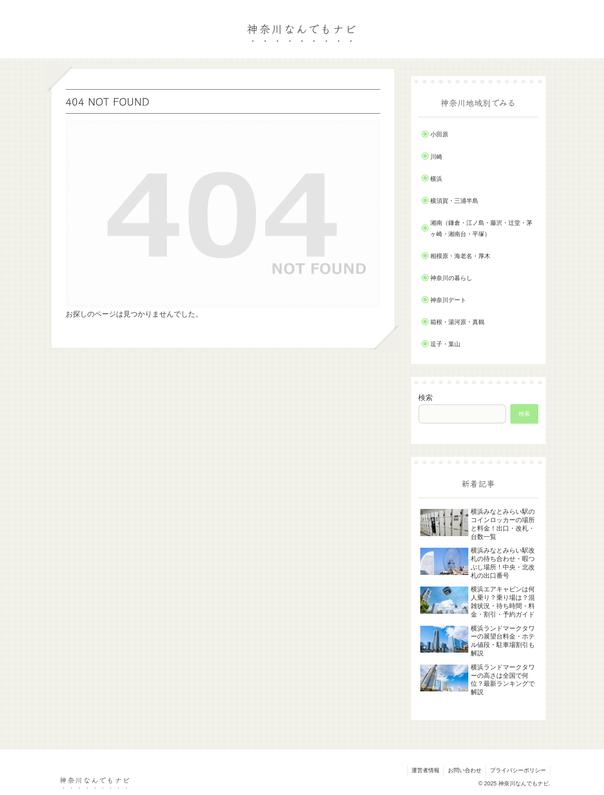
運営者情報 (425, 770)
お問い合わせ (465, 770)
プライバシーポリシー (518, 770)
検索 (425, 398)
